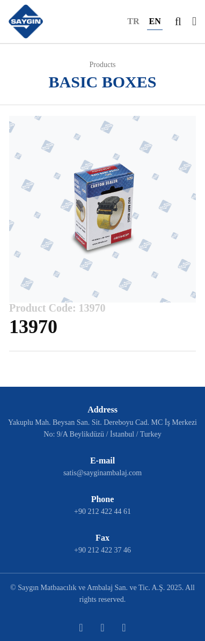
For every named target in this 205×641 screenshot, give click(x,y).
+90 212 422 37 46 (102, 550)
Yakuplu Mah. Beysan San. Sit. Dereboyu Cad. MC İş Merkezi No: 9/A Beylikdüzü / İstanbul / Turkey (102, 428)
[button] (178, 21)
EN (154, 21)
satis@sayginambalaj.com (102, 473)
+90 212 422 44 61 (102, 511)
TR (133, 21)
